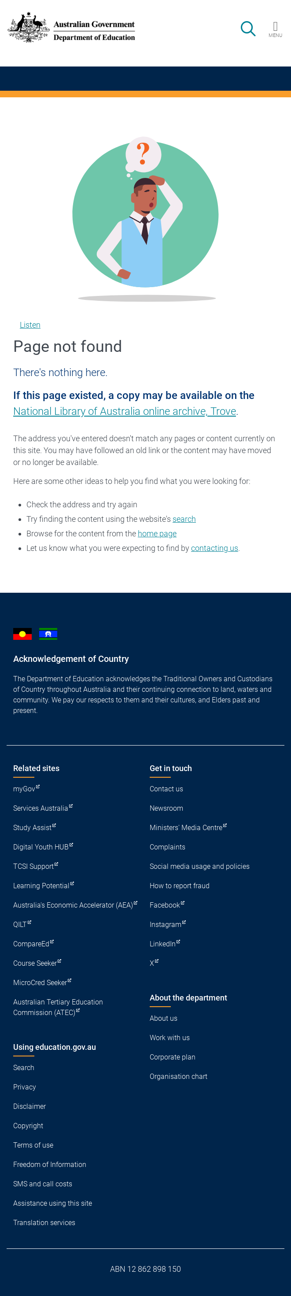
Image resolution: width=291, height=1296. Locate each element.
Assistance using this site (52, 1203)
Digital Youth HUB (41, 847)
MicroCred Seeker (40, 982)
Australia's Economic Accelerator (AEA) (73, 905)
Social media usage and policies (200, 866)
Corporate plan (172, 1057)
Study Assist (32, 827)
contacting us (214, 548)
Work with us (170, 1038)
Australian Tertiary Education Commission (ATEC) (58, 1007)
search (184, 519)
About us (163, 1018)
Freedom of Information (49, 1164)
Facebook (165, 905)
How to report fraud (180, 886)
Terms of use (33, 1145)
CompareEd (31, 944)
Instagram (165, 924)
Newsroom (166, 808)
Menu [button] (275, 35)
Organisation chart (178, 1076)
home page (157, 533)
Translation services (44, 1222)
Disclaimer (29, 1106)
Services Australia (40, 808)
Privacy (24, 1087)
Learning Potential (41, 886)
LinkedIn (163, 944)
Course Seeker (35, 963)
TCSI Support (33, 866)
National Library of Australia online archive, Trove (124, 411)
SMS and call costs (42, 1184)
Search (23, 1067)
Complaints (167, 847)
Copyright (28, 1126)
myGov (24, 789)
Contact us (166, 789)
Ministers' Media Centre (186, 827)
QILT (20, 924)
